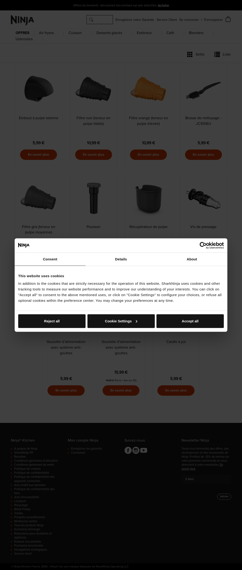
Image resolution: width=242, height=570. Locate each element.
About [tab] (192, 259)
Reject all (52, 321)
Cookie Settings (121, 321)
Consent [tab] (50, 259)
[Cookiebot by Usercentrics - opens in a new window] (203, 245)
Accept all (190, 321)
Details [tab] (121, 259)
